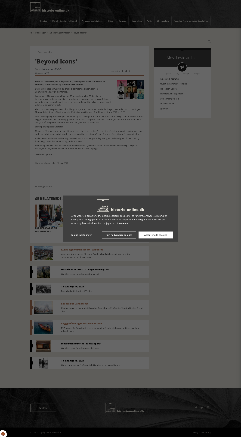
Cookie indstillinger (81, 234)
